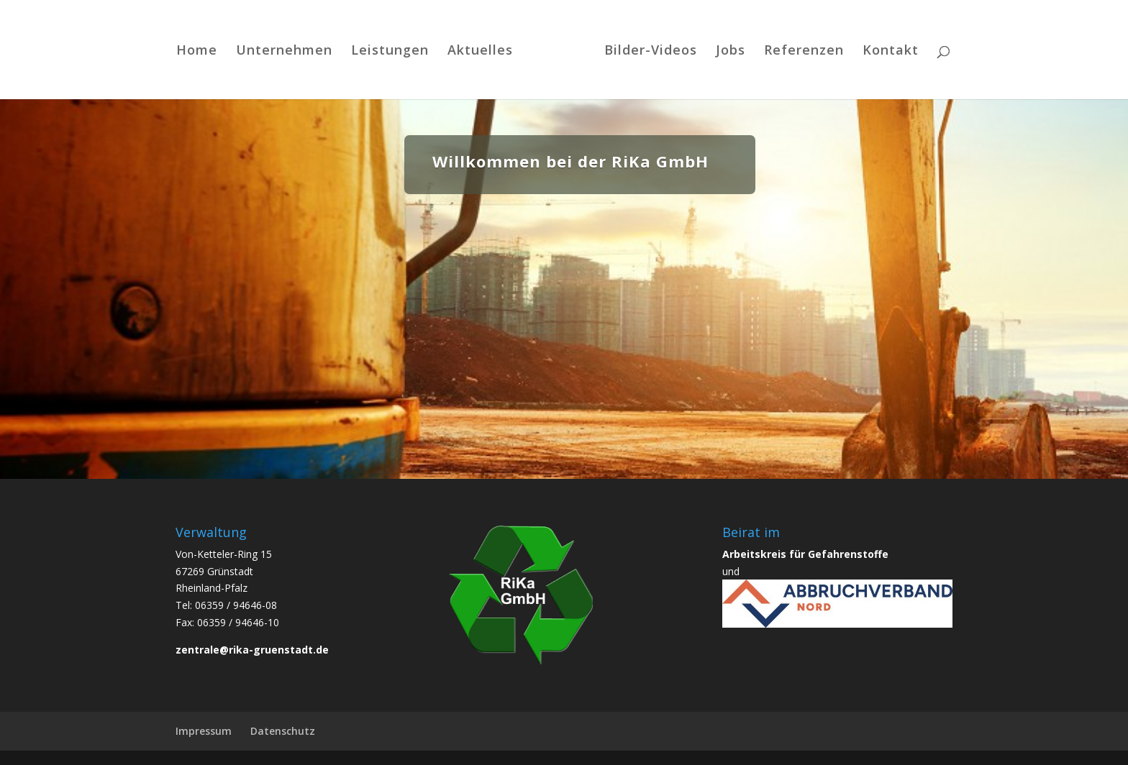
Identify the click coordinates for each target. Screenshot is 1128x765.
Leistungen (390, 51)
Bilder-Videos (650, 51)
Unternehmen (284, 51)
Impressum (204, 731)
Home (196, 51)
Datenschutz (282, 731)
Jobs (730, 51)
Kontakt (891, 51)
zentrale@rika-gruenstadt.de (252, 649)
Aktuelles (480, 51)
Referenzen (804, 51)
